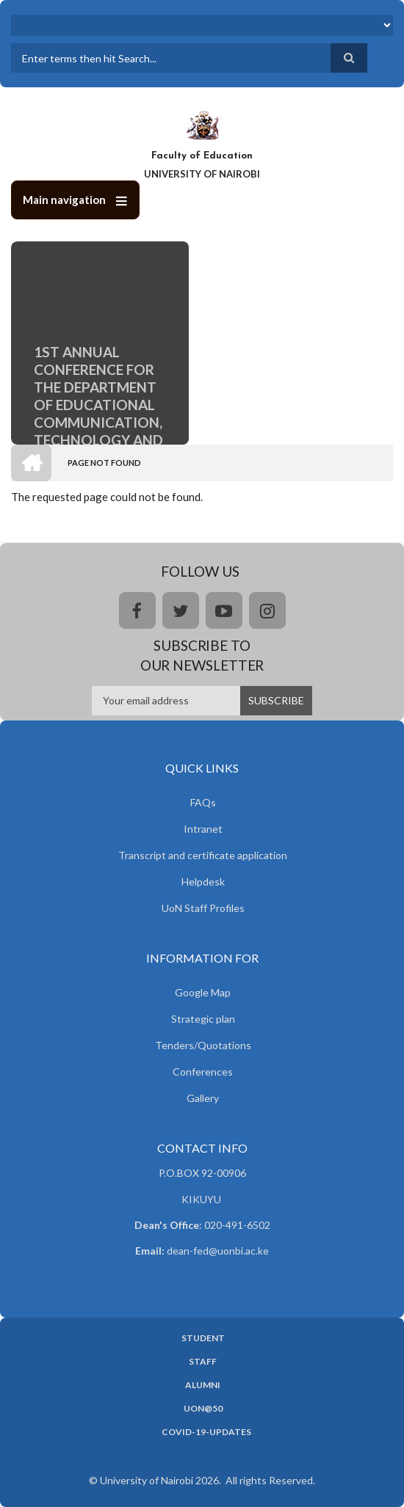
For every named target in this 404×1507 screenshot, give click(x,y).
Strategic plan (203, 1018)
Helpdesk (203, 881)
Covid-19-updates (206, 1432)
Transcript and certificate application (202, 855)
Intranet (203, 828)
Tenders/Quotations (203, 1045)
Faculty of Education (202, 156)
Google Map (203, 992)
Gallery (203, 1098)
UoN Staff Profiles (203, 908)
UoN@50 (203, 1408)
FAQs (203, 802)
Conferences (203, 1071)
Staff (203, 1361)
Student (203, 1338)
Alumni (202, 1385)
